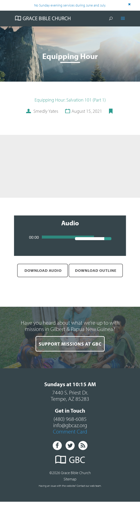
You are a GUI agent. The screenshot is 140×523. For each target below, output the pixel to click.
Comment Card (70, 431)
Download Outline (96, 270)
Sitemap (70, 478)
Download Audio (42, 270)
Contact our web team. (89, 486)
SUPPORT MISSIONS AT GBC (70, 344)
